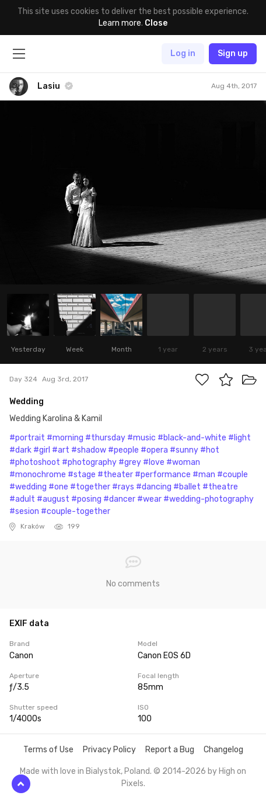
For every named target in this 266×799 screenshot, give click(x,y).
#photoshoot (34, 462)
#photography (89, 462)
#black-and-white (192, 438)
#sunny (184, 450)
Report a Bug (169, 750)
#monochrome (37, 475)
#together (90, 487)
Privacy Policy (109, 750)
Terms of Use (48, 750)
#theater (115, 475)
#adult (22, 499)
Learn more (120, 23)
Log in (182, 53)
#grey (129, 462)
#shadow (88, 450)
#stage (82, 475)
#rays (123, 487)
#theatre (220, 487)
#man (203, 475)
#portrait (27, 438)
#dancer (119, 499)
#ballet (187, 487)
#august (53, 499)
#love (153, 462)
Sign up (233, 53)
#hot (209, 450)
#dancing (154, 487)
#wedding (28, 487)
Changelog (223, 750)
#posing (86, 499)
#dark (20, 450)
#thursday (105, 438)
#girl (41, 450)
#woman (183, 462)
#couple (232, 475)
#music (141, 438)
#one (58, 487)
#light (239, 438)
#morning (65, 438)
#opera (154, 450)
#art (60, 450)
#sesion (24, 511)
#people (123, 450)
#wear (149, 499)
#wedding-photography (208, 499)
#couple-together (75, 511)
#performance (163, 475)
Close (156, 23)
